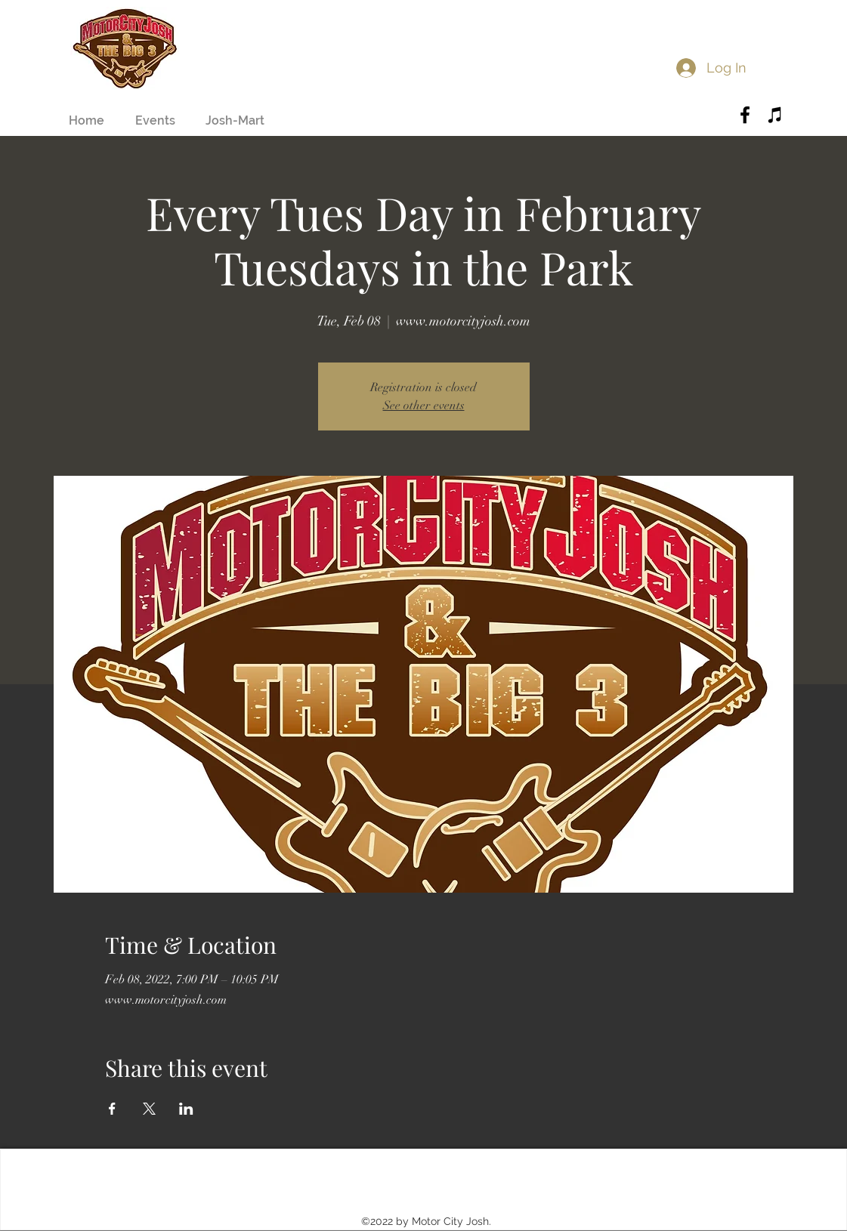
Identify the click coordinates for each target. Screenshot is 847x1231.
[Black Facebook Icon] (745, 114)
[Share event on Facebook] (112, 1109)
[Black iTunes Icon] (775, 114)
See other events (424, 405)
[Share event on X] (149, 1109)
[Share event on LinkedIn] (186, 1109)
